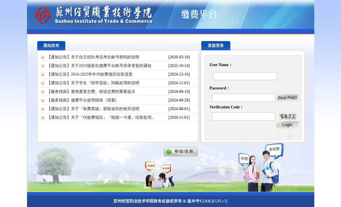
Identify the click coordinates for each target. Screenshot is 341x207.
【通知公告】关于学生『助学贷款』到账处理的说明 (93, 83)
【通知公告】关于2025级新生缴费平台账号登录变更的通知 (99, 66)
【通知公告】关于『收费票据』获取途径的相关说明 (93, 109)
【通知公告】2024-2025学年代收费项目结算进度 (90, 74)
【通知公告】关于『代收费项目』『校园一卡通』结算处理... (101, 117)
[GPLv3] (220, 201)
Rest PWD (287, 97)
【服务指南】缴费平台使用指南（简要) (82, 100)
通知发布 (51, 45)
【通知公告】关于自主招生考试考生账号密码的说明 (93, 57)
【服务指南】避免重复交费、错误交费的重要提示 (91, 91)
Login (287, 124)
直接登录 (216, 45)
